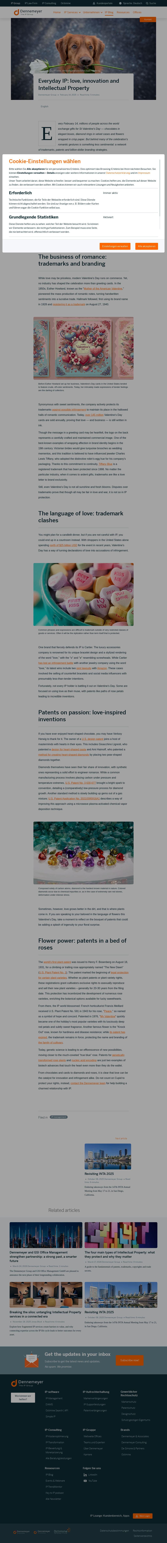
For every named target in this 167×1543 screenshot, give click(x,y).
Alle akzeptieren (146, 246)
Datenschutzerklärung (118, 172)
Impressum (144, 172)
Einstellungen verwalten (115, 246)
